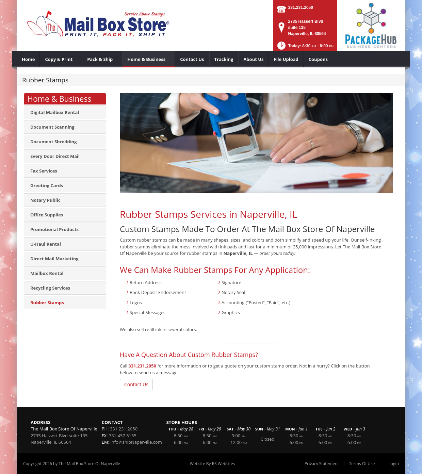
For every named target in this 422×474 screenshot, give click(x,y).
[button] (305, 47)
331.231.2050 (300, 7)
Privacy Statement (322, 464)
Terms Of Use (362, 464)
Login (394, 464)
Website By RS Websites (212, 464)
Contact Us (136, 384)
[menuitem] (28, 59)
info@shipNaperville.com (136, 442)
